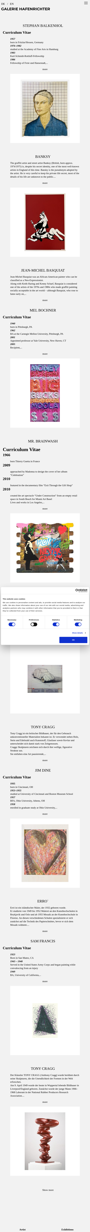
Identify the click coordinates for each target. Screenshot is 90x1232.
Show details (77, 633)
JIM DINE (43, 770)
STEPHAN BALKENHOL (43, 26)
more (45, 69)
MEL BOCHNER (43, 310)
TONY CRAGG (43, 727)
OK (73, 640)
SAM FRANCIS (43, 941)
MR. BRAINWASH (43, 441)
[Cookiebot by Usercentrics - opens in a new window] (77, 590)
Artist (22, 1229)
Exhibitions (67, 1229)
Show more (48, 1190)
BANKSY (43, 156)
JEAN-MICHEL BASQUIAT (43, 270)
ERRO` (42, 901)
